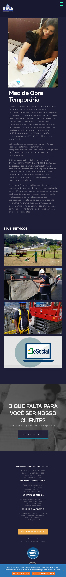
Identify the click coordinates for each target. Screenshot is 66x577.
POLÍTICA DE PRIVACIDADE (43, 573)
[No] (63, 571)
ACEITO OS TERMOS (21, 573)
